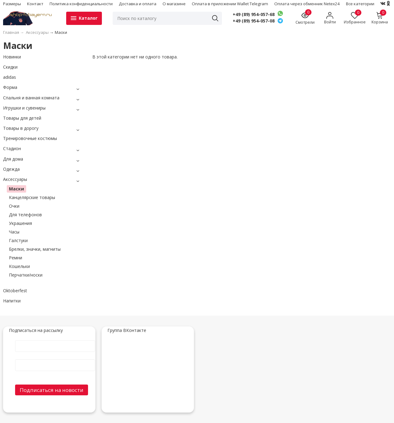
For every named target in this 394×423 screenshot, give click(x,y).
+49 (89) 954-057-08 (254, 21)
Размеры (12, 3)
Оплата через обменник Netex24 (307, 3)
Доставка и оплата (137, 3)
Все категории (360, 3)
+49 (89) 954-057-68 (254, 14)
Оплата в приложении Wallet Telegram (230, 3)
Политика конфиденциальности (81, 3)
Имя (55, 339)
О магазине (174, 3)
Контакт (35, 3)
